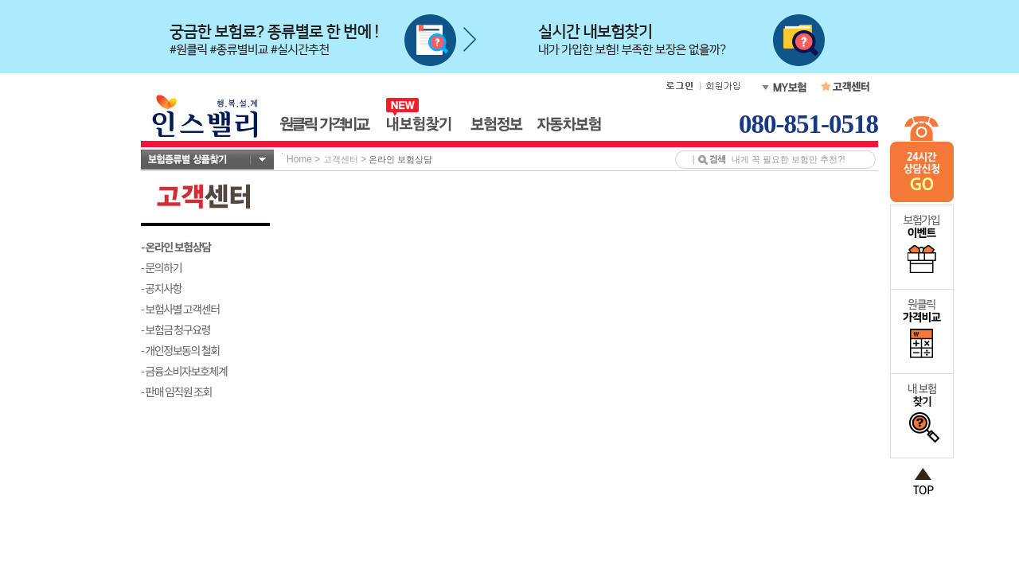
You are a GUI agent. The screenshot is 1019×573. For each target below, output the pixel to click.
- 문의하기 (161, 267)
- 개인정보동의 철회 (180, 350)
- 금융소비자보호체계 (184, 371)
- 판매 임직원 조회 (176, 392)
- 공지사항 (161, 288)
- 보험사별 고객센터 (180, 309)
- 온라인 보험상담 (176, 247)
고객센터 (340, 159)
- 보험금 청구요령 (175, 329)
